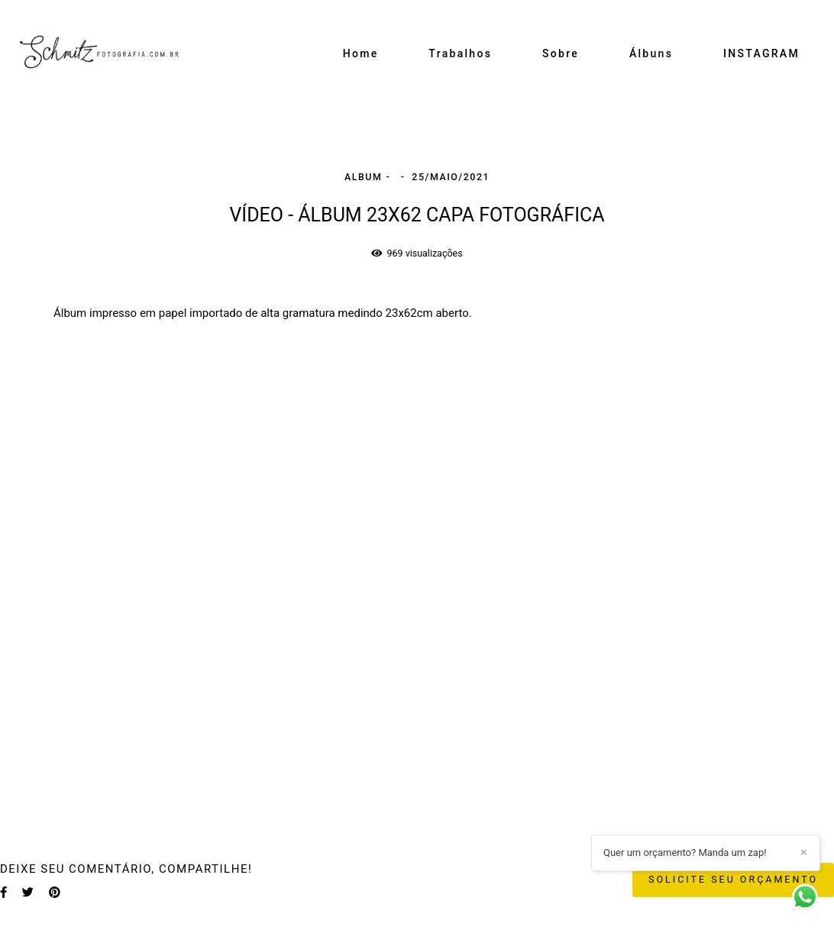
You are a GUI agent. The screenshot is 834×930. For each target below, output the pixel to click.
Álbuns (651, 53)
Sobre (560, 53)
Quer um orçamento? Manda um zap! (685, 852)
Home (361, 53)
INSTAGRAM (761, 53)
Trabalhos (460, 53)
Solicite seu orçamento (733, 879)
